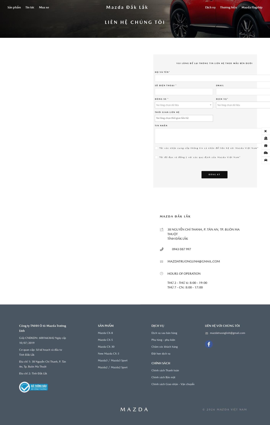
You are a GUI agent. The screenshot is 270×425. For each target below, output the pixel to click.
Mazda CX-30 (106, 347)
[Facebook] (209, 344)
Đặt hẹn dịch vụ (160, 353)
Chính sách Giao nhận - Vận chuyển (172, 384)
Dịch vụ (210, 7)
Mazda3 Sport (119, 360)
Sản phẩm (14, 7)
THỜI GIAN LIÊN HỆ (167, 112)
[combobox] (184, 104)
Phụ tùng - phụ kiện (163, 340)
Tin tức (29, 7)
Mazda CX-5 (105, 340)
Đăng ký (214, 174)
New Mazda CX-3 (108, 353)
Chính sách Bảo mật (163, 377)
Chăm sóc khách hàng (164, 347)
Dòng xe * (162, 99)
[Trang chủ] (127, 7)
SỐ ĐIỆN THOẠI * (166, 86)
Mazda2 (102, 367)
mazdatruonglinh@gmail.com (227, 333)
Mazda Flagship (252, 7)
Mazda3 (102, 360)
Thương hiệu (228, 7)
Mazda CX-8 (105, 333)
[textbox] (184, 105)
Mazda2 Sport (119, 367)
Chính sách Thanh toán (165, 370)
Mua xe (44, 7)
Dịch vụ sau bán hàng (164, 333)
